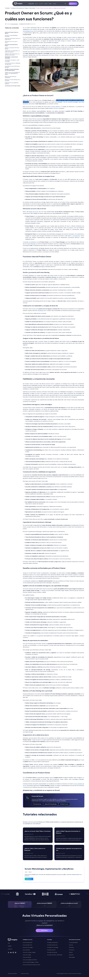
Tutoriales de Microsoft (52, 945)
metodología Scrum (28, 31)
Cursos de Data (26, 950)
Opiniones (71, 954)
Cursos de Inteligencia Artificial (30, 959)
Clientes (71, 952)
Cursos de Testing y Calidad (29, 952)
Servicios (71, 945)
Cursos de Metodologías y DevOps (31, 962)
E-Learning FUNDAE (73, 942)
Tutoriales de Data (51, 950)
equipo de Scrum (33, 211)
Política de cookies (25, 973)
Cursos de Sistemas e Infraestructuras (31, 964)
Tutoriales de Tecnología (52, 947)
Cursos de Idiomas (27, 957)
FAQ (9, 943)
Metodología (72, 957)
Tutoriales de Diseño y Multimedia (54, 954)
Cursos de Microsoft (27, 945)
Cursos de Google (27, 954)
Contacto (10, 949)
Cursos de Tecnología (28, 947)
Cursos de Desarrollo (27, 942)
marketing (40, 310)
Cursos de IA (41, 3)
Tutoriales (54, 3)
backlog (72, 39)
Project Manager (31, 244)
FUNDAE (50, 3)
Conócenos (71, 950)
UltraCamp (71, 947)
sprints (81, 141)
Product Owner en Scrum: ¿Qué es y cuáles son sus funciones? (51, 8)
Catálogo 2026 (31, 3)
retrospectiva (76, 235)
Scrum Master (56, 106)
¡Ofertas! (46, 3)
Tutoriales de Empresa (52, 952)
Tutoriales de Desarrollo (52, 942)
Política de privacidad (12, 973)
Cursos (36, 3)
